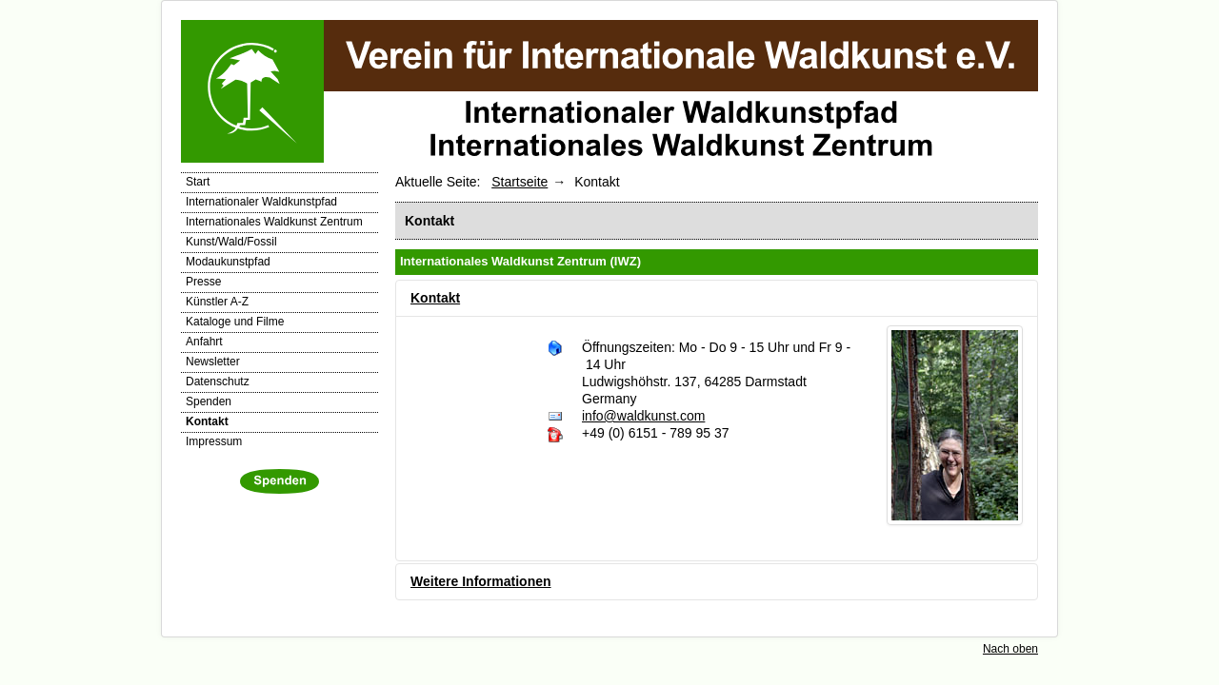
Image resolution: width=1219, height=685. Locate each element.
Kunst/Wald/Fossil (231, 241)
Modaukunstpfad (228, 261)
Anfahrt (204, 341)
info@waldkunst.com (643, 415)
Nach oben (1010, 649)
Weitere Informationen (480, 581)
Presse (203, 281)
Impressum (214, 441)
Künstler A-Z (217, 301)
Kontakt (207, 421)
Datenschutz (218, 381)
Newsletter (213, 361)
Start (198, 181)
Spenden (208, 401)
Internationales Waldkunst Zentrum (274, 221)
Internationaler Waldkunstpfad (261, 201)
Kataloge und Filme (235, 321)
